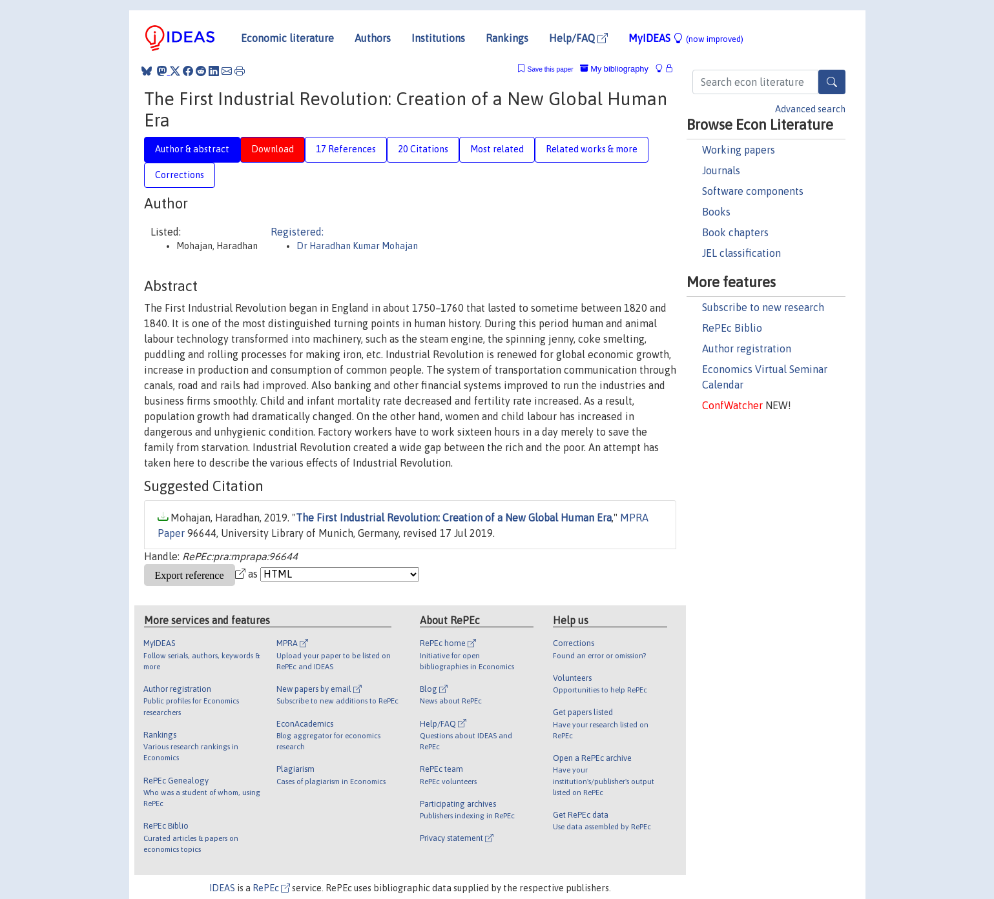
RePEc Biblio (732, 328)
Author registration (746, 348)
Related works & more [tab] (591, 149)
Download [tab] (272, 149)
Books (716, 211)
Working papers (738, 150)
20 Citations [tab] (423, 149)
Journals (721, 170)
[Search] (831, 82)
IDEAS (222, 888)
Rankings (507, 38)
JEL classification (741, 253)
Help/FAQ (578, 38)
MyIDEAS (685, 38)
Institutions (438, 38)
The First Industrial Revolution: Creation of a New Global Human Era (454, 517)
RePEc (271, 888)
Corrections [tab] (179, 175)
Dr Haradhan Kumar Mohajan (357, 246)
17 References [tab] (346, 149)
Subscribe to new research (763, 307)
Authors (373, 38)
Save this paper (551, 69)
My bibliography (614, 69)
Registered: (297, 231)
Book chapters (735, 232)
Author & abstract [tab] (192, 149)
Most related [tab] (497, 149)
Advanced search (810, 109)
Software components (752, 191)
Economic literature (287, 38)
